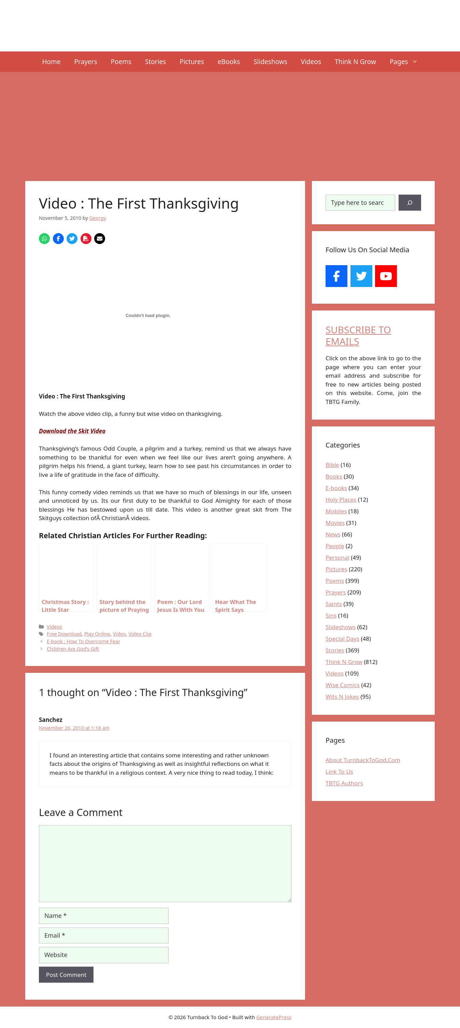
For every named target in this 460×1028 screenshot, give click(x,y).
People (335, 546)
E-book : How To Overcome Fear (83, 641)
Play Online (97, 634)
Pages (407, 61)
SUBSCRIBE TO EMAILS (358, 335)
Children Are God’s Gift (73, 649)
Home (51, 61)
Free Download (64, 634)
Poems (121, 61)
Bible (332, 465)
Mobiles (336, 511)
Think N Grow (355, 61)
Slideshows (270, 61)
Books (334, 476)
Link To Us (339, 771)
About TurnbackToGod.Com (363, 760)
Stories (155, 61)
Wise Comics (343, 685)
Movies (335, 523)
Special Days (342, 638)
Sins (331, 615)
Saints (334, 604)
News (333, 534)
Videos (311, 61)
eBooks (229, 61)
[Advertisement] (230, 123)
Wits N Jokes (342, 696)
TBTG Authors (344, 783)
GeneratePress (273, 1017)
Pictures (191, 61)
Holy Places (341, 499)
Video (119, 634)
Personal (337, 557)
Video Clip (139, 634)
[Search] (410, 203)
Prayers (85, 61)
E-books (336, 488)
